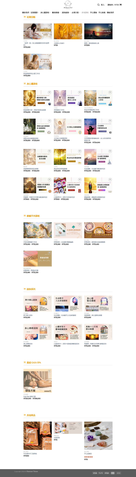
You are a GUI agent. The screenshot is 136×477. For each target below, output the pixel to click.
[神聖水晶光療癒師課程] (37, 127)
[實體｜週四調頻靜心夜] (98, 31)
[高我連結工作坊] (68, 98)
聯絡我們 (110, 12)
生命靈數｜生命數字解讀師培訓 (94, 169)
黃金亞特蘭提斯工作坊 (91, 110)
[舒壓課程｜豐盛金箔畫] (37, 259)
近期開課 (35, 12)
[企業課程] (68, 428)
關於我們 (25, 12)
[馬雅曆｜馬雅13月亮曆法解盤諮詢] (98, 332)
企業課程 (57, 438)
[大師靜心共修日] (68, 31)
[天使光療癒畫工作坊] (37, 230)
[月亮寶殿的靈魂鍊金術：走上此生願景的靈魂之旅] (98, 127)
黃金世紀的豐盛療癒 (60, 169)
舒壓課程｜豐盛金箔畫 (30, 270)
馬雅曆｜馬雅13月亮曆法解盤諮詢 (95, 344)
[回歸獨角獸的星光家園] (37, 157)
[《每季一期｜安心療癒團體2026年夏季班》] (37, 31)
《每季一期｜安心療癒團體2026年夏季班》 (36, 44)
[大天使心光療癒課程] (68, 126)
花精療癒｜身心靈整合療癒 (93, 315)
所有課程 (85, 12)
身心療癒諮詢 (27, 344)
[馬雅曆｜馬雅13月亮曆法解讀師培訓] (37, 185)
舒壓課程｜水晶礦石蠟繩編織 (63, 242)
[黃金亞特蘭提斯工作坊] (98, 98)
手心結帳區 (88, 454)
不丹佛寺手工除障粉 (30, 454)
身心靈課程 (45, 12)
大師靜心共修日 (59, 43)
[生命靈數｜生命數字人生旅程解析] (68, 303)
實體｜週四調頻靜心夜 (91, 43)
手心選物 (93, 12)
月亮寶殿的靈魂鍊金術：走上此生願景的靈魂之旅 (97, 139)
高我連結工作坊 (59, 110)
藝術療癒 (56, 12)
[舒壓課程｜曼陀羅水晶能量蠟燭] (98, 230)
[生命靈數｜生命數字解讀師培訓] (98, 157)
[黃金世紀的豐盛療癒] (68, 157)
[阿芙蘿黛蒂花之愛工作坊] (37, 62)
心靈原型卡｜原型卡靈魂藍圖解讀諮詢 (66, 344)
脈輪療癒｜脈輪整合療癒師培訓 (94, 197)
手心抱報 (101, 12)
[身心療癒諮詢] (37, 332)
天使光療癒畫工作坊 (30, 242)
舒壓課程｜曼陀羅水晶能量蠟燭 (94, 242)
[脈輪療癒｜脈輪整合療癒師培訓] (98, 185)
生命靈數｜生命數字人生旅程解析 (65, 315)
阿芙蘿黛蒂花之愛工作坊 (31, 73)
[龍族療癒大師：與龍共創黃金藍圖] (37, 98)
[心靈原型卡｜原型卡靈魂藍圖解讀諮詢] (68, 332)
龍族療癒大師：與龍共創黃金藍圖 (34, 110)
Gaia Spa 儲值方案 (29, 396)
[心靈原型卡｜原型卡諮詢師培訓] (68, 185)
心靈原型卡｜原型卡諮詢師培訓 (64, 197)
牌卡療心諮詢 (27, 315)
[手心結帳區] (98, 436)
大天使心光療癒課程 (60, 138)
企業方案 (76, 12)
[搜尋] (98, 4)
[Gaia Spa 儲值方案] (37, 381)
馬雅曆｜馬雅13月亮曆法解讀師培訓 (35, 197)
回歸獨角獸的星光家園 (30, 169)
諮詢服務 (66, 12)
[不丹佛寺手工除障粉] (37, 436)
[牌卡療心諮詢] (37, 303)
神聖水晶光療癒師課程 (30, 138)
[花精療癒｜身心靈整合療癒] (98, 303)
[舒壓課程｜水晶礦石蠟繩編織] (68, 230)
